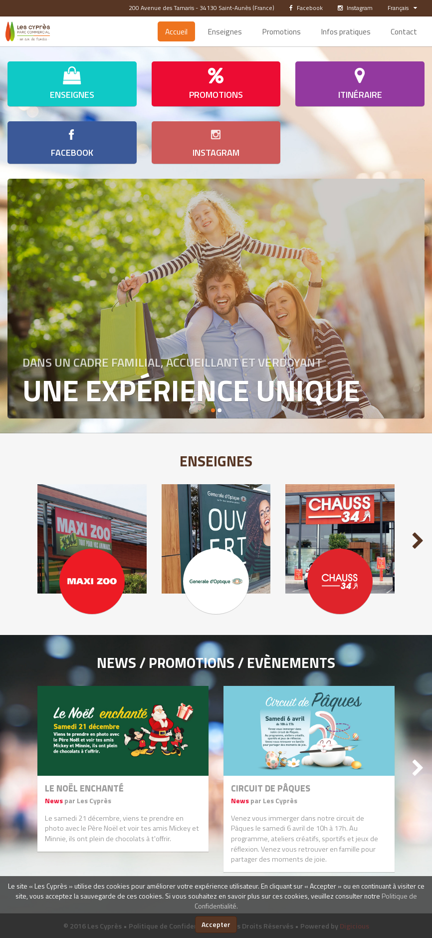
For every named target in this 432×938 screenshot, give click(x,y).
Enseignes (225, 31)
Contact (404, 31)
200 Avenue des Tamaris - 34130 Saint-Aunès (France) (201, 7)
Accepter (216, 924)
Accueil (176, 31)
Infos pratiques (346, 31)
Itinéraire (360, 83)
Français (402, 7)
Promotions (281, 31)
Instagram (355, 7)
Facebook (306, 7)
